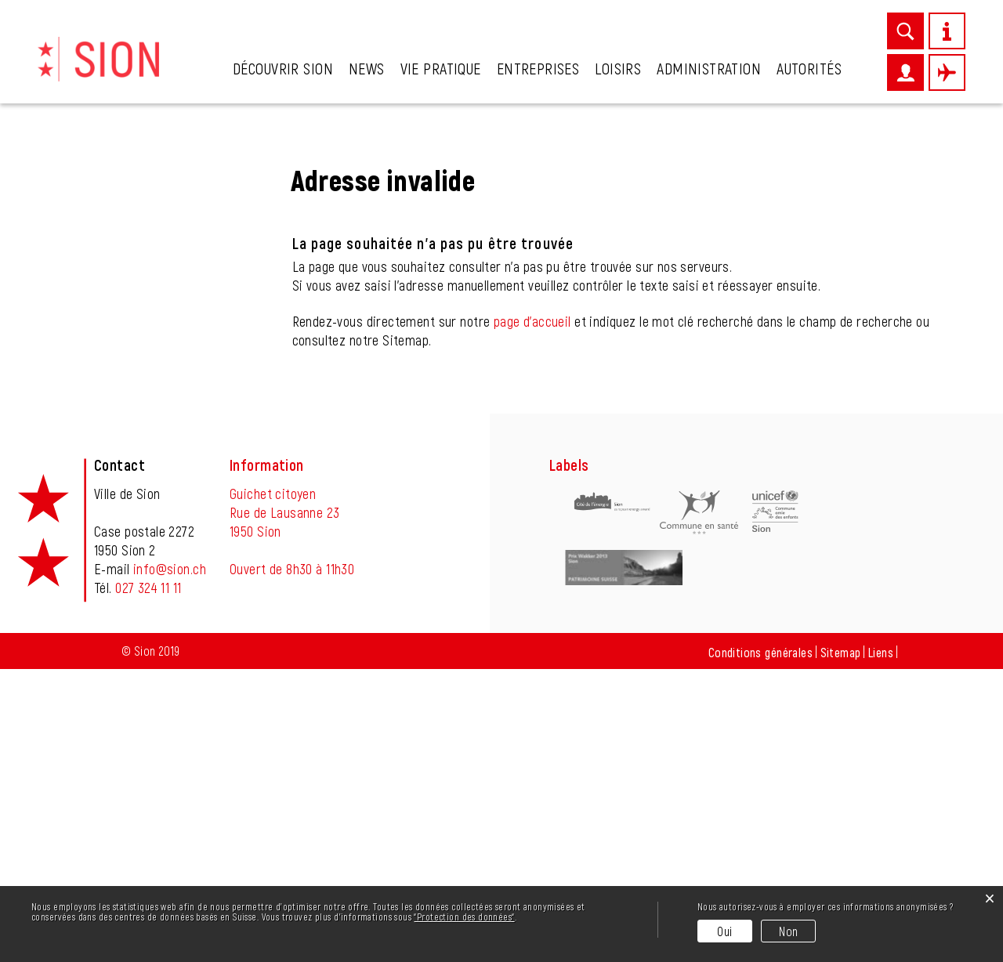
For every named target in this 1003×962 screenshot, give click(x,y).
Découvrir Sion (283, 68)
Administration (709, 68)
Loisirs (618, 68)
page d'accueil (532, 614)
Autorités (809, 68)
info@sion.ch (169, 861)
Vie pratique (440, 68)
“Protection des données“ (464, 916)
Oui (724, 931)
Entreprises (538, 68)
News (367, 68)
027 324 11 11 (148, 880)
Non (788, 931)
